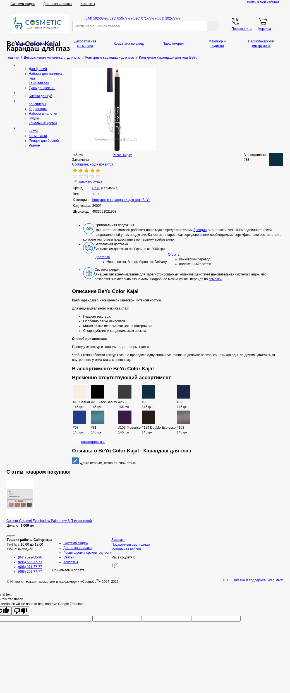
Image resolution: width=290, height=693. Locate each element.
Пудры (34, 118)
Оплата (173, 254)
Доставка (102, 257)
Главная (12, 57)
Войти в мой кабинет (263, 2)
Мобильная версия (126, 549)
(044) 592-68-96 (97, 18)
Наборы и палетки (43, 114)
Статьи (68, 557)
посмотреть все (88, 442)
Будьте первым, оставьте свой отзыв (104, 463)
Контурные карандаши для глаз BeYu (121, 200)
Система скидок (23, 4)
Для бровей (38, 69)
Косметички (38, 136)
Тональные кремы (43, 123)
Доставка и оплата (57, 4)
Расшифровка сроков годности (87, 553)
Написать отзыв (87, 182)
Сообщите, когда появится (92, 164)
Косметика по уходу (129, 43)
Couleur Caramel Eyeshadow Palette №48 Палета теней (49, 521)
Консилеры (37, 104)
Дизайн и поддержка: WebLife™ (258, 580)
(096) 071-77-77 (145, 18)
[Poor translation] (20, 611)
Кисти (33, 131)
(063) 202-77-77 (169, 18)
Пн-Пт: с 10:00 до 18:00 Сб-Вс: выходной (29, 544)
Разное (34, 145)
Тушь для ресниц (42, 88)
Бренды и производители (35, 43)
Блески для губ (40, 96)
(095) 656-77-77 (121, 18)
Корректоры (38, 109)
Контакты (87, 4)
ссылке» (215, 279)
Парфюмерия (173, 43)
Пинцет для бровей (44, 141)
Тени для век (39, 83)
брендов (200, 230)
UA (215, 580)
